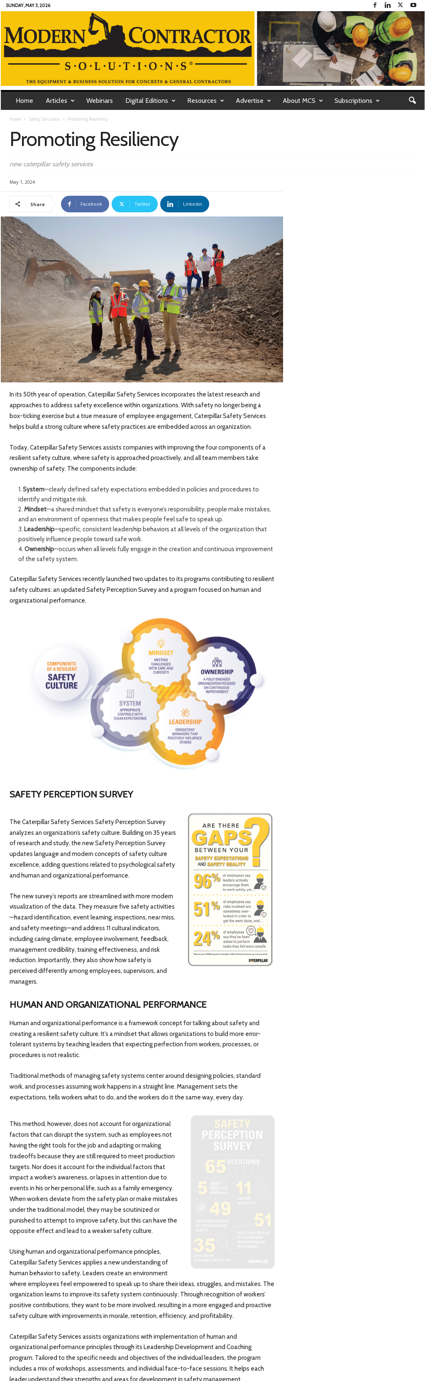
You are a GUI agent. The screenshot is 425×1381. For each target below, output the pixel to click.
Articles (60, 101)
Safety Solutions (44, 119)
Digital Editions (150, 101)
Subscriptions (357, 101)
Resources (205, 101)
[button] (412, 101)
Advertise (253, 101)
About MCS (303, 101)
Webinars (99, 101)
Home (24, 101)
